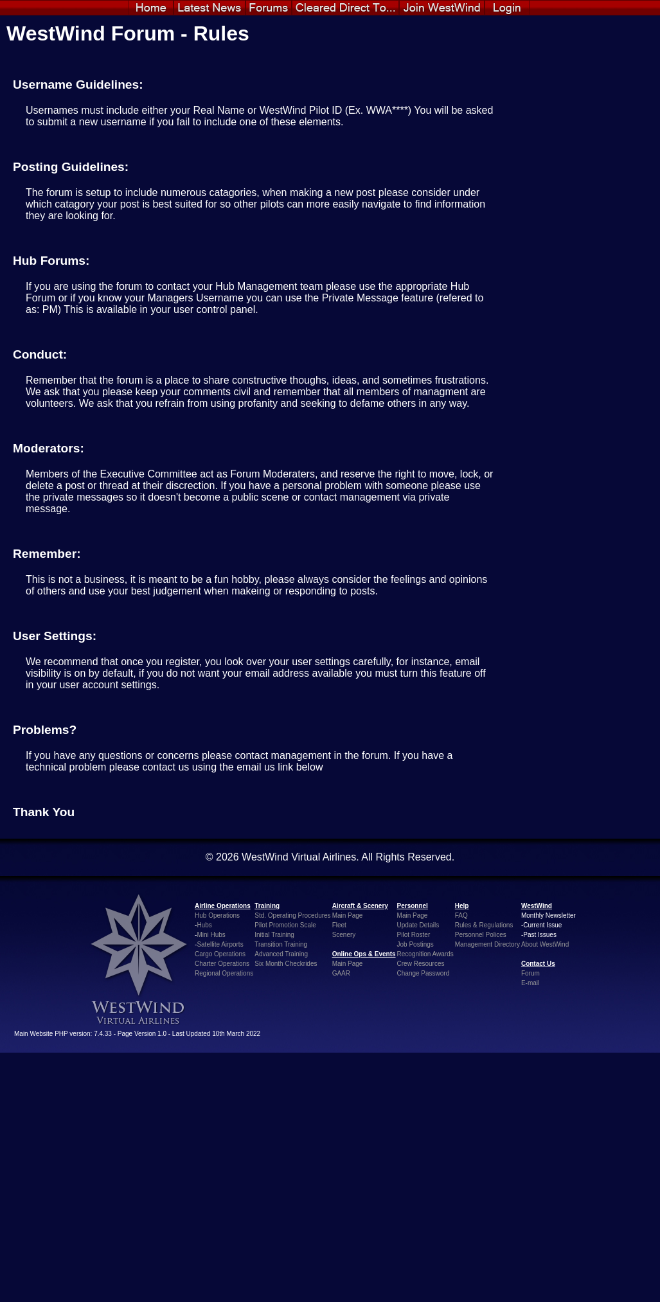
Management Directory (487, 944)
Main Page (347, 915)
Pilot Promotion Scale (285, 925)
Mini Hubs (211, 934)
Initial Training (274, 934)
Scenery (344, 934)
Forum (530, 973)
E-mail (530, 982)
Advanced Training (281, 954)
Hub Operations (217, 915)
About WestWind (545, 944)
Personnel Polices (480, 934)
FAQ (461, 915)
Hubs (204, 925)
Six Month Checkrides (285, 963)
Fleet (339, 925)
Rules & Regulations (484, 925)
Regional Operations (224, 973)
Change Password (423, 973)
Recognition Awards (425, 954)
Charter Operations (222, 963)
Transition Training (280, 944)
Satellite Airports (220, 944)
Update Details (418, 925)
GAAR (341, 973)
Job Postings (415, 944)
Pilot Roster (414, 934)
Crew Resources (421, 963)
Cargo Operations (220, 954)
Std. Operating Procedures (292, 915)
